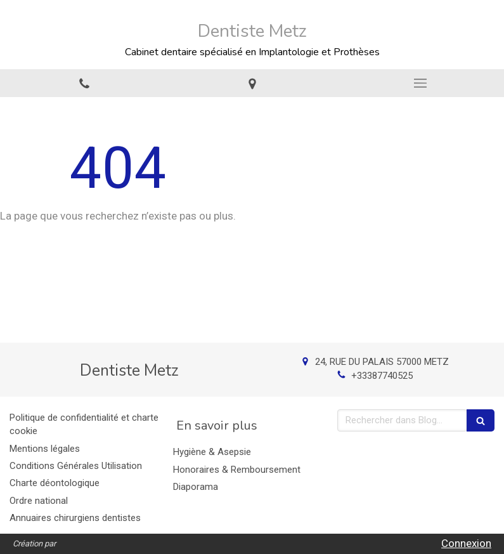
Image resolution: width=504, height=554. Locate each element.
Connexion (466, 543)
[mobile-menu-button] (420, 83)
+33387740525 (382, 375)
